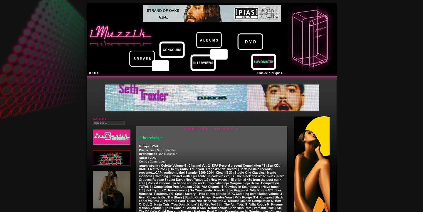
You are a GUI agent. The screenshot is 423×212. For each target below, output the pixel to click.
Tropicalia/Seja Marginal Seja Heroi (233, 183)
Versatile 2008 (264, 208)
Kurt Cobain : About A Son (186, 208)
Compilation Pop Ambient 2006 (177, 186)
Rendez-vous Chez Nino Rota (229, 208)
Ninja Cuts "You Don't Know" (175, 204)
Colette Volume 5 (173, 165)
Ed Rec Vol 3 (208, 204)
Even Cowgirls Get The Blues (160, 197)
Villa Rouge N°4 (246, 197)
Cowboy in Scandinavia (242, 186)
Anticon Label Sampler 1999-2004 (189, 172)
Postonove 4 (163, 194)
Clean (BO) (224, 172)
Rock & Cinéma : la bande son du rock (175, 183)
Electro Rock (157, 169)
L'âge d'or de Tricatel (221, 169)
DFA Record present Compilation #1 (238, 165)
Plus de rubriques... (271, 73)
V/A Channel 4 (212, 186)
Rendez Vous (223, 197)
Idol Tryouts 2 (155, 190)
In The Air (228, 204)
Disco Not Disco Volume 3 (206, 201)
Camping (161, 176)
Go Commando (200, 190)
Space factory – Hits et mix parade (200, 194)
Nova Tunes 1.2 (197, 179)
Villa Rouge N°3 (261, 190)
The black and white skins (256, 176)
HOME (94, 73)
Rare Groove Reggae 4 (231, 190)
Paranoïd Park (174, 201)
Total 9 (242, 204)
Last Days (176, 179)
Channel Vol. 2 (199, 165)
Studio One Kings (198, 197)
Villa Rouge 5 (259, 204)
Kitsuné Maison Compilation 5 (250, 201)
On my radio (178, 169)
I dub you (197, 169)
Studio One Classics (249, 172)
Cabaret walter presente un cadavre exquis (202, 176)
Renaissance (177, 190)
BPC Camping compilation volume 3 (255, 194)
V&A (155, 146)
